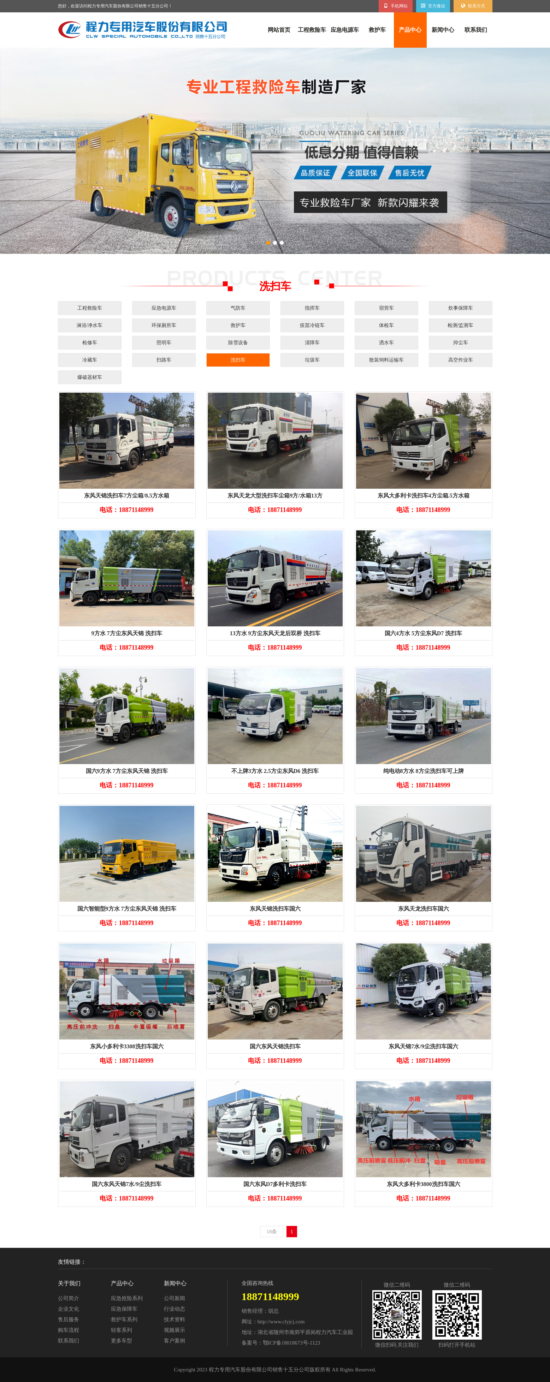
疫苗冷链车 (312, 325)
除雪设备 (238, 342)
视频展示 (174, 1330)
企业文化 (68, 1309)
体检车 (386, 325)
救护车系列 (124, 1319)
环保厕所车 (164, 325)
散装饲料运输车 (386, 360)
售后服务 (68, 1319)
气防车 (238, 308)
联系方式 (473, 6)
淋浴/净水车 (90, 325)
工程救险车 (312, 30)
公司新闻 (174, 1298)
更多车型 (121, 1341)
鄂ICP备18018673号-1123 (291, 1343)
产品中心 (410, 30)
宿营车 (386, 308)
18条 (271, 1231)
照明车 (163, 342)
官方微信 (433, 6)
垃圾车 (312, 360)
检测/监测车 (461, 325)
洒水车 (386, 342)
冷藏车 (89, 360)
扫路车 (163, 360)
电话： (126, 509)
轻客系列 (121, 1330)
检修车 (89, 342)
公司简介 (68, 1298)
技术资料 (174, 1319)
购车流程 (68, 1330)
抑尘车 (460, 342)
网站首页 (279, 30)
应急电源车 (345, 30)
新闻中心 (443, 30)
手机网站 (396, 6)
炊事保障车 (460, 308)
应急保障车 (124, 1309)
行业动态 (174, 1309)
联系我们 (476, 30)
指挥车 (312, 308)
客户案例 (174, 1341)
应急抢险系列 (127, 1298)
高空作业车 (460, 360)
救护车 (377, 30)
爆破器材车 (89, 377)
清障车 (312, 342)
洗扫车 (238, 360)
